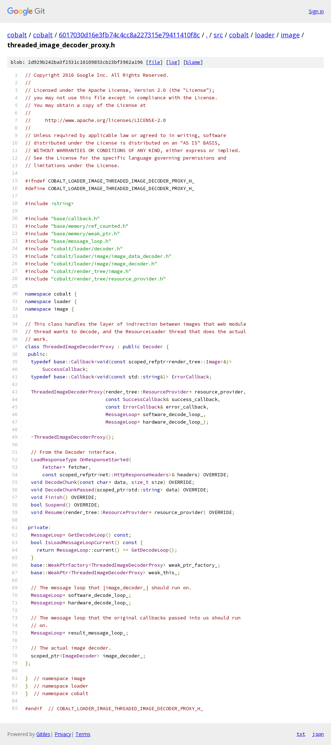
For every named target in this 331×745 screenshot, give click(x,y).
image (290, 34)
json (318, 734)
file (154, 62)
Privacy (63, 734)
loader (265, 34)
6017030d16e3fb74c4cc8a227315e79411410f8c (129, 34)
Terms (82, 734)
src (218, 34)
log (173, 62)
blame (193, 62)
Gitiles (43, 734)
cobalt (17, 34)
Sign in (316, 11)
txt (301, 734)
